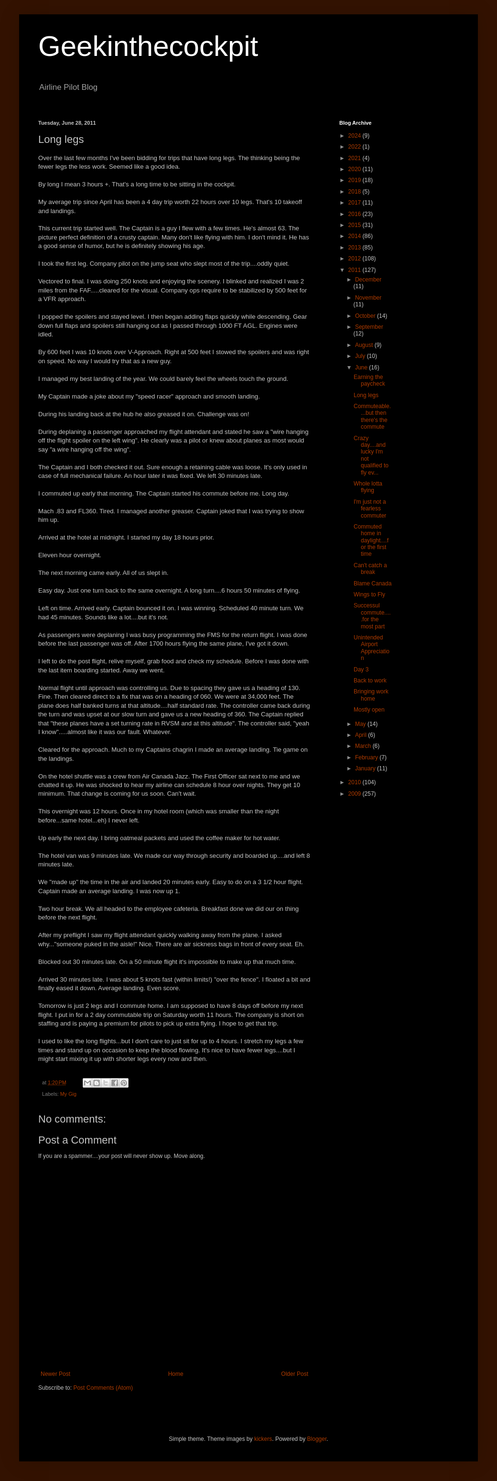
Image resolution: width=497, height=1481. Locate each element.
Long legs (366, 395)
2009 (355, 793)
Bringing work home (371, 695)
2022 (355, 146)
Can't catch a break (370, 568)
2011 (355, 270)
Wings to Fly (369, 594)
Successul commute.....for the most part (372, 615)
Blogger (317, 1439)
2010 (355, 782)
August (365, 345)
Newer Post (55, 1374)
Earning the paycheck (369, 380)
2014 (355, 236)
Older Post (294, 1374)
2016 (355, 214)
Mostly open (369, 709)
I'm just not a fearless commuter (370, 508)
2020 (355, 169)
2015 (355, 225)
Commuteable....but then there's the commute (372, 416)
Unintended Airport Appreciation (371, 647)
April (361, 735)
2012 (355, 258)
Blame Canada (372, 583)
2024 (355, 135)
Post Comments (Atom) (103, 1387)
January (366, 768)
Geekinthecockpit (148, 46)
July (361, 356)
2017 (355, 202)
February (367, 757)
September (369, 327)
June (362, 367)
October (366, 316)
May (361, 724)
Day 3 (361, 669)
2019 (355, 180)
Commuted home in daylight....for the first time (371, 540)
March (364, 746)
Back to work (370, 680)
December (368, 279)
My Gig (68, 1094)
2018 (355, 191)
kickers (263, 1439)
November (368, 297)
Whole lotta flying (368, 487)
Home (176, 1374)
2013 (355, 247)
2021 (355, 158)
